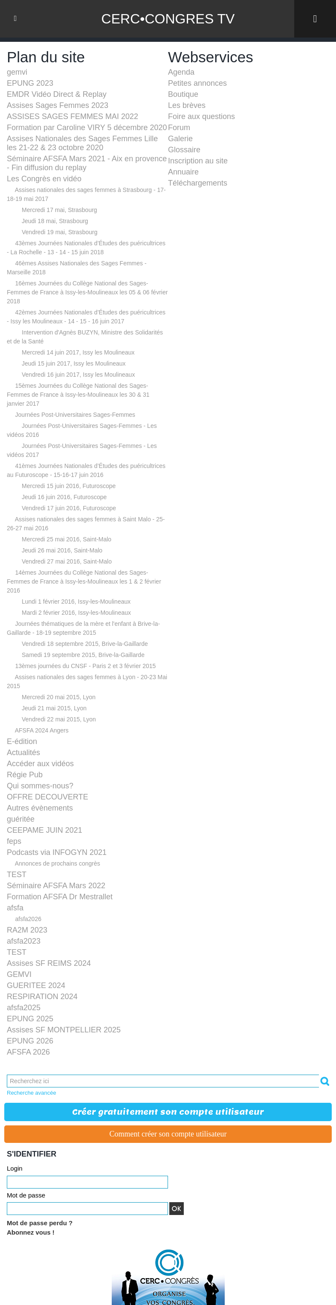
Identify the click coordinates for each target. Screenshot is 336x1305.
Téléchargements (197, 183)
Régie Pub (25, 774)
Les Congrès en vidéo (44, 178)
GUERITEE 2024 (36, 985)
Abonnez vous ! (31, 1232)
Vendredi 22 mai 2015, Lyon (59, 719)
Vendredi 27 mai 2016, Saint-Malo (67, 561)
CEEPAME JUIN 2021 (44, 830)
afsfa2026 (28, 919)
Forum (179, 127)
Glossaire (184, 149)
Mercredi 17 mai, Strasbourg (59, 209)
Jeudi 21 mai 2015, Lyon (54, 708)
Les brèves (187, 105)
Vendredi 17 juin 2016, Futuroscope (69, 508)
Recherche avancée (31, 1093)
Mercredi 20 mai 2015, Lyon (59, 697)
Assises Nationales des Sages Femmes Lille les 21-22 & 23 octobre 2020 (82, 143)
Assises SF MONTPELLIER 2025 (64, 1030)
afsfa (15, 908)
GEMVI (19, 974)
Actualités (23, 752)
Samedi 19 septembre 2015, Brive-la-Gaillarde (83, 654)
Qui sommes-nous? (40, 786)
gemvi (17, 72)
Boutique (183, 94)
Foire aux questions (201, 116)
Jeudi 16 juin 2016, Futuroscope (64, 497)
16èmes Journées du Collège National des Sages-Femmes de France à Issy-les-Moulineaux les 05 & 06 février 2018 (87, 292)
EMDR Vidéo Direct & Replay (57, 94)
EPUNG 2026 (30, 1041)
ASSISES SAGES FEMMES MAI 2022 (72, 116)
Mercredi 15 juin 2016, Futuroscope (69, 485)
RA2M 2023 (27, 930)
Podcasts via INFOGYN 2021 (57, 852)
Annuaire (183, 172)
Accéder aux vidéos (40, 763)
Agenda (181, 72)
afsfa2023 (24, 941)
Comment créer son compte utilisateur (168, 1134)
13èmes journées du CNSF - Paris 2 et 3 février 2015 (85, 666)
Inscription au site (198, 161)
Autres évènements (40, 808)
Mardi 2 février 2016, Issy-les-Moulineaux (76, 612)
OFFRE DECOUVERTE (47, 797)
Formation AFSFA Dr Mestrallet (60, 896)
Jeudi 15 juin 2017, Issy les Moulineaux (74, 363)
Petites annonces (197, 83)
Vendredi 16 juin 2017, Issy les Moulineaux (78, 374)
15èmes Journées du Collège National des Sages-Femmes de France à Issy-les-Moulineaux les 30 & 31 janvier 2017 (78, 394)
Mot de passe (26, 1195)
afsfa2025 (24, 1007)
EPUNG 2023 (30, 83)
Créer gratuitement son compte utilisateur (168, 1112)
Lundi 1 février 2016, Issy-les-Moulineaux (76, 601)
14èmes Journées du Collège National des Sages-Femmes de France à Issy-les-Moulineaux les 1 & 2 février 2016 (84, 581)
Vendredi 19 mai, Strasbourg (59, 232)
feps (14, 841)
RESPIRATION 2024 (42, 996)
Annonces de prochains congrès (57, 863)
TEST (16, 874)
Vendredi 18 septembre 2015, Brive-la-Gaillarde (85, 643)
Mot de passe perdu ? (39, 1223)
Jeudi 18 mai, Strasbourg (55, 221)
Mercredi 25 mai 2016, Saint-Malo (66, 539)
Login (15, 1168)
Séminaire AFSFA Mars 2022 (56, 885)
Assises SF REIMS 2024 (49, 963)
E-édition (22, 741)
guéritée (21, 819)
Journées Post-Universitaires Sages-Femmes (75, 414)
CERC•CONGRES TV (168, 18)
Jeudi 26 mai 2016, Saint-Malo (62, 550)
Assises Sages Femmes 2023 (57, 105)
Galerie (180, 138)
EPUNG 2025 (30, 1018)
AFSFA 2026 (28, 1052)
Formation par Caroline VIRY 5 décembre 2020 (87, 127)
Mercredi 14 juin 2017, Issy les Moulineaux (78, 352)
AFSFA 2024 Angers (42, 730)
